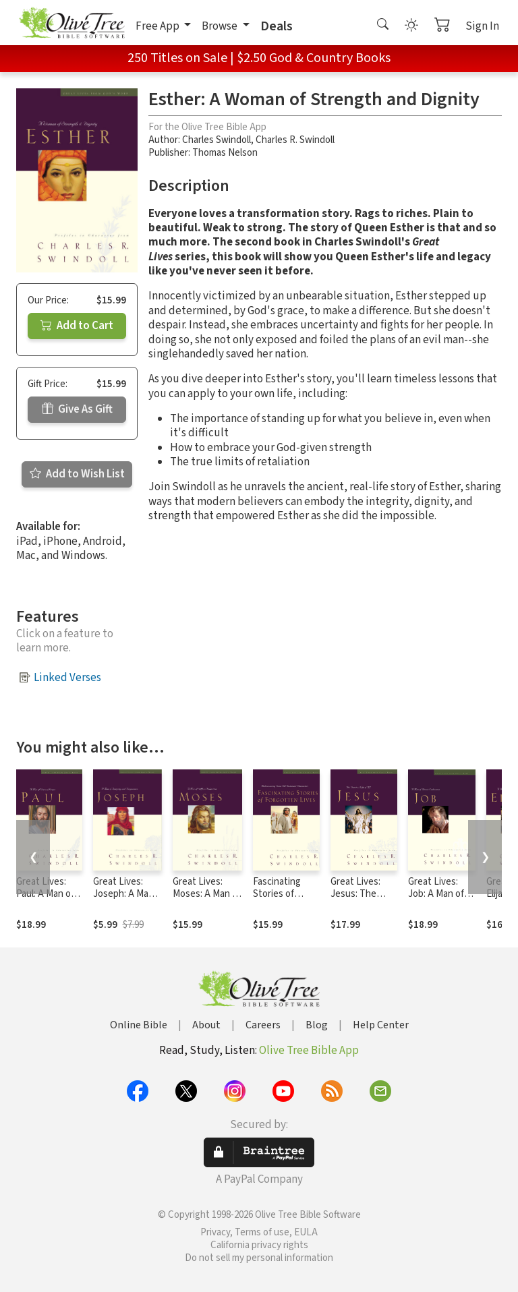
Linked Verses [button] (67, 678)
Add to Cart (76, 326)
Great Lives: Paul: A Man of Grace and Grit (46, 894)
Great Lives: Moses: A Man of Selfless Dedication (207, 901)
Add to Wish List (77, 474)
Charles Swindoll (216, 140)
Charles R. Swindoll (295, 140)
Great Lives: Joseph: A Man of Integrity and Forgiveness (126, 901)
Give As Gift (77, 409)
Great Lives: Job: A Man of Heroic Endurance (436, 901)
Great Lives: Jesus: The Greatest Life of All (358, 901)
